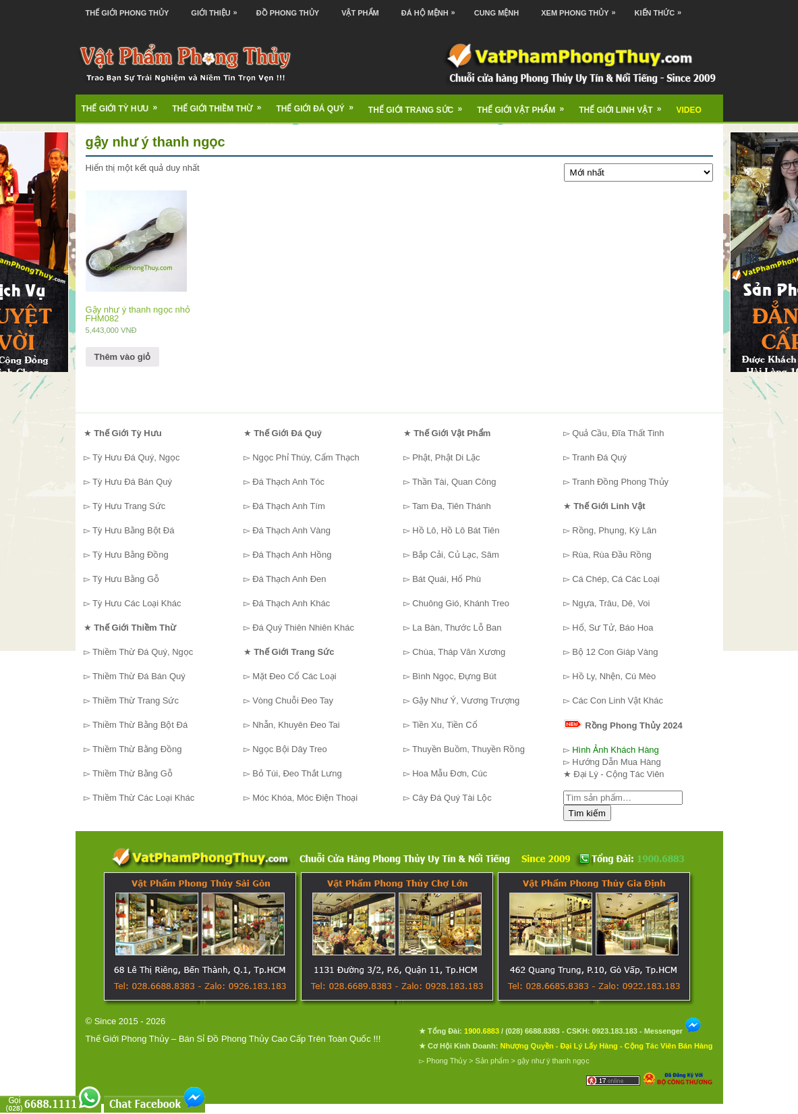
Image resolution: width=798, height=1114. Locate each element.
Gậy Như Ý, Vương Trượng (465, 700)
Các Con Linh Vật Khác (617, 700)
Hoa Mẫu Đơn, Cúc (449, 773)
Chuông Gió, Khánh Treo (460, 603)
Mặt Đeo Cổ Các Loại (294, 676)
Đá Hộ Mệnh (431, 8)
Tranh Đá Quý (599, 457)
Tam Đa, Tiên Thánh (451, 506)
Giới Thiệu (217, 8)
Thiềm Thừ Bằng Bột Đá (140, 725)
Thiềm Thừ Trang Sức (135, 700)
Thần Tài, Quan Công (454, 482)
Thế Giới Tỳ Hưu (124, 104)
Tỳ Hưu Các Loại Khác (136, 603)
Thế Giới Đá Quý (319, 104)
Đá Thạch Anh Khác (291, 603)
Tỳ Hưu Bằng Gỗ (125, 579)
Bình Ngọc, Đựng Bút (454, 676)
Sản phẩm (492, 1061)
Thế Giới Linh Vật (624, 105)
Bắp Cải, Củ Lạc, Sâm (455, 555)
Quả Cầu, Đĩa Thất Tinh (618, 433)
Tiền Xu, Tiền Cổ (445, 725)
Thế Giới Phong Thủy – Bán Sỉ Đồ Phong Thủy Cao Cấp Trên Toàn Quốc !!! (233, 1039)
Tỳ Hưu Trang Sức (128, 506)
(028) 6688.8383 (532, 1031)
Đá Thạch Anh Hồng (291, 555)
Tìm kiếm (587, 813)
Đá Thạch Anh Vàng (291, 530)
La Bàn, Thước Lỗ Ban (456, 627)
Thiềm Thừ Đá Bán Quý (139, 676)
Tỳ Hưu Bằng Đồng (130, 555)
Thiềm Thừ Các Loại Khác (143, 798)
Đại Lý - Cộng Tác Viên (618, 774)
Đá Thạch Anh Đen (289, 579)
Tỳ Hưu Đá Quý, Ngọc (136, 457)
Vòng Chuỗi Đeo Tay (292, 700)
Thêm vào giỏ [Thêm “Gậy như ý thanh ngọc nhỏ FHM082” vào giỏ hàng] (122, 357)
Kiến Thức (662, 8)
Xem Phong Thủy (581, 8)
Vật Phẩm (360, 13)
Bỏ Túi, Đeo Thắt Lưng (297, 773)
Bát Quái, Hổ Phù (446, 579)
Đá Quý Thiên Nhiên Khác (303, 627)
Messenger (673, 1031)
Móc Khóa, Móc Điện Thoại (305, 798)
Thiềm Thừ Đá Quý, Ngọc (142, 652)
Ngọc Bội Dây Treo (289, 749)
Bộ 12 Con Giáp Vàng (615, 652)
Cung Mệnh (496, 13)
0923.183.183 (614, 1031)
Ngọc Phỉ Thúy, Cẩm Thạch (306, 457)
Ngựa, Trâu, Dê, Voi (611, 603)
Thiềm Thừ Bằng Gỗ (132, 773)
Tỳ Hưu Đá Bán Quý (132, 482)
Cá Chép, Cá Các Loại (616, 579)
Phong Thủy (446, 1061)
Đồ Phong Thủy (287, 13)
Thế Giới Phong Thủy (127, 13)
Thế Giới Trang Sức (419, 105)
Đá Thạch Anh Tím (288, 506)
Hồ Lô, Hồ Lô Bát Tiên (455, 530)
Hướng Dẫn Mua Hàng (616, 762)
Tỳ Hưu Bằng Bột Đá (133, 530)
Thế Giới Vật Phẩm (525, 105)
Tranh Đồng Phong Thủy (620, 482)
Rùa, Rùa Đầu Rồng (612, 555)
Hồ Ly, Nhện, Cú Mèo (614, 676)
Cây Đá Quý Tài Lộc (452, 798)
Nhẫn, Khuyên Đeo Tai (296, 725)
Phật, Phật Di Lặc (446, 457)
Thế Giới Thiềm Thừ (221, 104)
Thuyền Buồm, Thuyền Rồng (468, 749)
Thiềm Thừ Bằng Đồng (137, 749)
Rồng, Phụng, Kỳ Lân (614, 530)
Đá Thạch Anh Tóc (288, 482)
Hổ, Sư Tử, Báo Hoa (612, 627)
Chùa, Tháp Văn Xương (458, 652)
